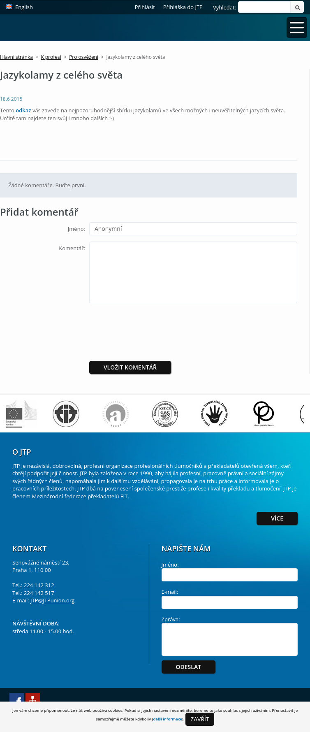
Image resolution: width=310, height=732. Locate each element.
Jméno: (76, 228)
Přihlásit (145, 7)
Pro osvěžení (83, 56)
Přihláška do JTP (183, 7)
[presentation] (157, 325)
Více (277, 518)
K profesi (51, 56)
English (24, 7)
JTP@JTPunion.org (52, 600)
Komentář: (72, 248)
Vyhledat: (224, 7)
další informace (167, 719)
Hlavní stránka (16, 56)
